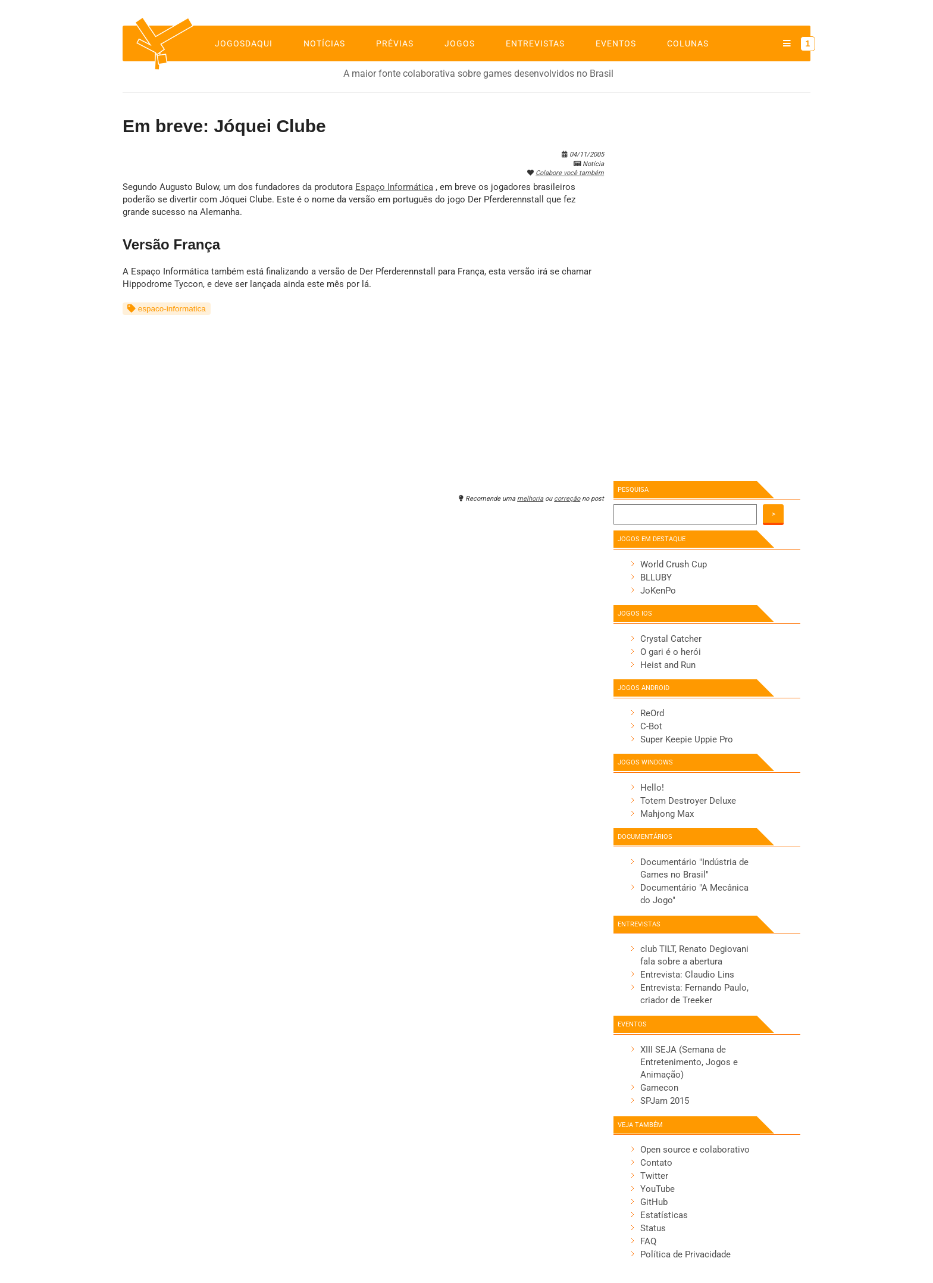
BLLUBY (656, 577)
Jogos (459, 43)
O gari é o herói (670, 652)
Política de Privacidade (685, 1254)
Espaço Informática (394, 187)
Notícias (324, 43)
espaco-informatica (166, 308)
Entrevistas (535, 43)
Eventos (616, 43)
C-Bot (651, 726)
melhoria (530, 498)
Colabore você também (570, 173)
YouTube (657, 1189)
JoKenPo (658, 590)
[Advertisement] (363, 398)
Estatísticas (664, 1215)
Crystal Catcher (671, 638)
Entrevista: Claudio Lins (687, 974)
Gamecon (659, 1087)
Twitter (654, 1175)
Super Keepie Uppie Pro (686, 739)
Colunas (688, 43)
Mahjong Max (667, 813)
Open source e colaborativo (695, 1149)
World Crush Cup (673, 564)
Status (653, 1228)
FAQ (648, 1241)
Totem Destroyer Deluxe (688, 800)
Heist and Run (668, 665)
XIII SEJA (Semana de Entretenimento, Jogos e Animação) (689, 1062)
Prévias (395, 43)
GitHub (654, 1202)
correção (567, 498)
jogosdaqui (244, 43)
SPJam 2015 (664, 1100)
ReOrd (652, 713)
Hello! (652, 787)
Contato (656, 1162)
